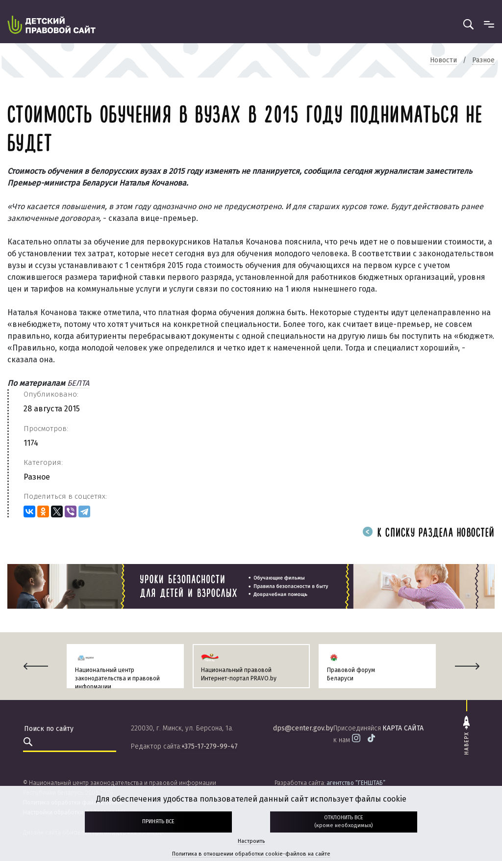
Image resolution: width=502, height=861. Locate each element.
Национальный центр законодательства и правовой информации (117, 678)
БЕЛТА (78, 383)
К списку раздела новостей (428, 533)
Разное (37, 477)
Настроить (251, 841)
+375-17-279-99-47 (209, 746)
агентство (355, 783)
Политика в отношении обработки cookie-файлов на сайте (251, 854)
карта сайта (403, 728)
